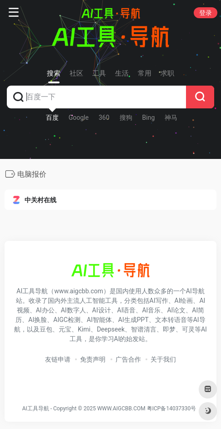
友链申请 (57, 359)
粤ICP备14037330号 (171, 408)
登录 (205, 12)
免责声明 (92, 359)
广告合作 (128, 359)
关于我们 (163, 359)
